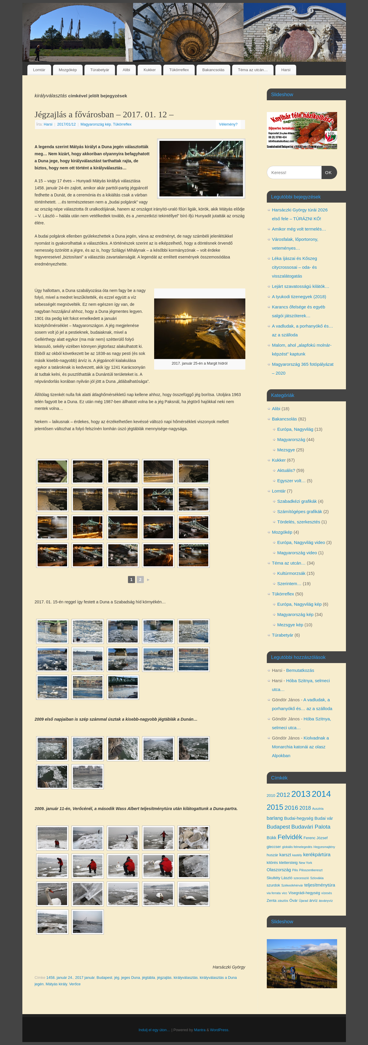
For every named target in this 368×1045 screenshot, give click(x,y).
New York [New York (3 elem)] (305, 862)
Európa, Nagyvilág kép (299, 604)
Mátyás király (56, 984)
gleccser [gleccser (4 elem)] (274, 846)
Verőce (75, 984)
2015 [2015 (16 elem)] (275, 807)
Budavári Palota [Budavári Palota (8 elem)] (310, 827)
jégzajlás (164, 978)
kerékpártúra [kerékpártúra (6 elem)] (317, 854)
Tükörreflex (179, 70)
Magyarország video (297, 552)
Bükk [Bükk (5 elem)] (272, 837)
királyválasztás (186, 978)
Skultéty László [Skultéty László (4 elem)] (279, 878)
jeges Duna (130, 978)
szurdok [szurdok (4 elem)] (273, 885)
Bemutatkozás (300, 670)
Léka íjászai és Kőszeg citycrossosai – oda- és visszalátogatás (294, 267)
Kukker (150, 70)
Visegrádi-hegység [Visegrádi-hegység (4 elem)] (304, 893)
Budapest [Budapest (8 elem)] (278, 827)
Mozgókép (68, 70)
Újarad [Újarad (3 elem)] (303, 900)
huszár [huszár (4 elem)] (272, 855)
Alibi (126, 70)
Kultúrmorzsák (291, 573)
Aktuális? (286, 470)
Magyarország (291, 439)
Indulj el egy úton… (154, 1030)
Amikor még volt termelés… (299, 228)
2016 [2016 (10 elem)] (291, 807)
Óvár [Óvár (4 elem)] (293, 900)
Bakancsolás (213, 70)
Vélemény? (228, 124)
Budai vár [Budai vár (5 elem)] (323, 818)
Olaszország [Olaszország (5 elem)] (279, 869)
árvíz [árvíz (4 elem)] (313, 900)
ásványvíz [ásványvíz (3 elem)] (326, 900)
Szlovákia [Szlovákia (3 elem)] (317, 878)
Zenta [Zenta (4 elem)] (272, 900)
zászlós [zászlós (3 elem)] (283, 900)
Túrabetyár (99, 70)
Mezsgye (286, 449)
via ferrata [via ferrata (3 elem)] (274, 893)
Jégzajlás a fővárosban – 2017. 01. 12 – (104, 114)
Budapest (104, 978)
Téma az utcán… (253, 70)
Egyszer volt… (291, 480)
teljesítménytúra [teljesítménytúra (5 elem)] (319, 885)
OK (327, 171)
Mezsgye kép (290, 624)
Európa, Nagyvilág (295, 429)
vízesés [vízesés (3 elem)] (326, 893)
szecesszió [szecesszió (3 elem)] (301, 878)
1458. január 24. (59, 978)
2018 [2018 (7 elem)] (305, 808)
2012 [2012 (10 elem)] (283, 794)
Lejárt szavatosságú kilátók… (300, 286)
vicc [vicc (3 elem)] (284, 893)
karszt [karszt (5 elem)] (285, 854)
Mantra (199, 1030)
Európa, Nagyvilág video (301, 542)
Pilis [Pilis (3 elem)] (295, 870)
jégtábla (148, 978)
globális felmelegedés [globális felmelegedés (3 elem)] (297, 847)
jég (116, 978)
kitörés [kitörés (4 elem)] (272, 862)
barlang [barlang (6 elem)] (275, 818)
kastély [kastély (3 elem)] (297, 855)
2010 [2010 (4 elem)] (271, 795)
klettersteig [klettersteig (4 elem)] (288, 862)
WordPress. (219, 1030)
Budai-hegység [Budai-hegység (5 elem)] (298, 818)
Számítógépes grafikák (299, 511)
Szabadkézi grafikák (297, 501)
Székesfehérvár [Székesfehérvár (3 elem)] (292, 885)
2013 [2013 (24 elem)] (300, 794)
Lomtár (39, 70)
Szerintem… (289, 583)
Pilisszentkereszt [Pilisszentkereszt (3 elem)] (310, 870)
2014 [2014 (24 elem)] (321, 794)
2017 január (84, 978)
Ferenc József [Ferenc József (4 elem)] (316, 838)
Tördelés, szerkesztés (298, 521)
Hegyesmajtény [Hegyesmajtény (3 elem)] (324, 847)
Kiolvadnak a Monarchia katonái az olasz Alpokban (300, 746)
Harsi (285, 70)
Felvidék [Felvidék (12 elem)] (290, 837)
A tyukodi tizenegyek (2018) (299, 296)
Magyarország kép (96, 124)
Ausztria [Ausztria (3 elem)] (318, 808)
